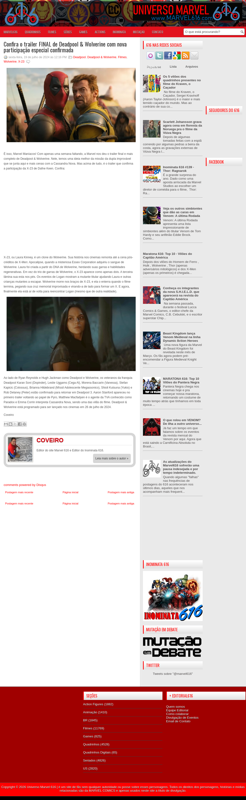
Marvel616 (11, 31)
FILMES (52, 31)
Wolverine (10, 61)
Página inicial (70, 492)
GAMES (83, 31)
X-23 (21, 61)
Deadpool (79, 57)
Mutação (139, 31)
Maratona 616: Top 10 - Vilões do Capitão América (167, 255)
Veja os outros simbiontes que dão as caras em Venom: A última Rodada (182, 212)
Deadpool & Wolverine (101, 57)
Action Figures (93, 704)
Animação (90, 712)
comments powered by (25, 485)
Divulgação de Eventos (182, 717)
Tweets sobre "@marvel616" (173, 674)
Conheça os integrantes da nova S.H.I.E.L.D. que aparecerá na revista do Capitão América (181, 293)
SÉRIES (68, 31)
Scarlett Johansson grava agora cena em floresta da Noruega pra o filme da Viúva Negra (182, 127)
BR (85, 720)
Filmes (122, 57)
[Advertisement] (173, 532)
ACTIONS (100, 31)
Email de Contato (178, 721)
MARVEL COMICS (102, 790)
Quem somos (175, 706)
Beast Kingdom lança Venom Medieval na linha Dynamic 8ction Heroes (181, 337)
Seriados (89, 760)
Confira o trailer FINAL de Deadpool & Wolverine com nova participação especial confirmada (65, 47)
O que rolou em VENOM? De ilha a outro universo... (182, 422)
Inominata (119, 31)
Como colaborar (177, 714)
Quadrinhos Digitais (97, 752)
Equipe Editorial (177, 710)
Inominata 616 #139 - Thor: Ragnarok (178, 169)
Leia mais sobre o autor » (111, 458)
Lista (173, 66)
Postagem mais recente (19, 492)
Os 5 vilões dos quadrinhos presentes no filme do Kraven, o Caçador (182, 82)
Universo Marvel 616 (41, 787)
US (85, 768)
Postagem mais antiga (121, 492)
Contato (157, 31)
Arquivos (191, 66)
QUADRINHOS (33, 31)
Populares (154, 66)
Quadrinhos (91, 744)
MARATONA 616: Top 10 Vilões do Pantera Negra (181, 380)
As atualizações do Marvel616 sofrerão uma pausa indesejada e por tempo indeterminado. (181, 467)
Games (88, 736)
